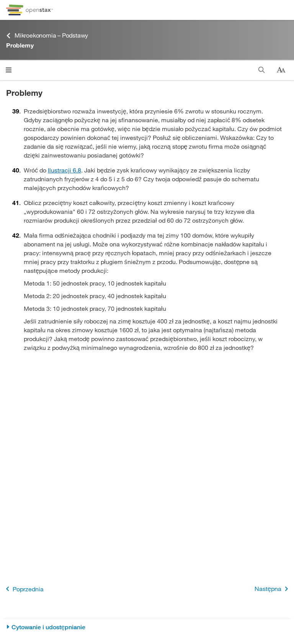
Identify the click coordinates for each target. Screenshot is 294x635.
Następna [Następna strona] (273, 589)
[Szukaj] (261, 70)
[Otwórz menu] (8, 70)
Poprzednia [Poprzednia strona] (23, 589)
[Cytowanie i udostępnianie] (147, 627)
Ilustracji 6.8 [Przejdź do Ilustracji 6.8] (64, 170)
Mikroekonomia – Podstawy (47, 35)
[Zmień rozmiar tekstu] (281, 70)
